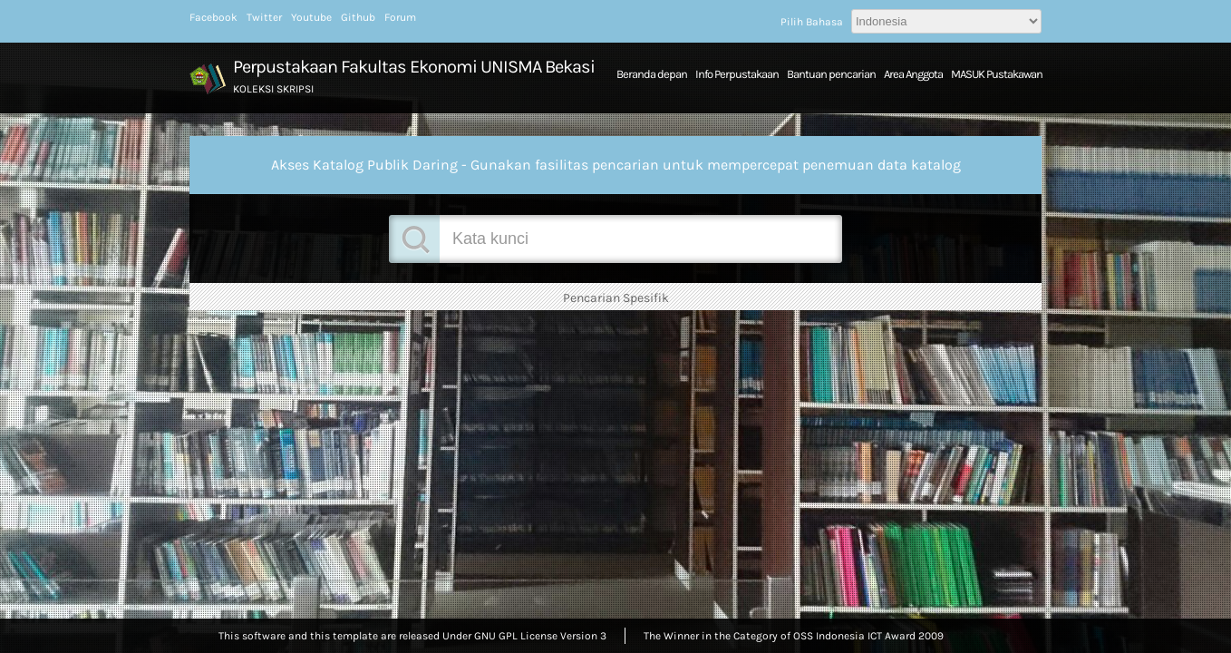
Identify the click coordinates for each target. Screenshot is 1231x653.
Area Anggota (913, 74)
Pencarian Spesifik (616, 298)
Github (358, 17)
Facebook (213, 17)
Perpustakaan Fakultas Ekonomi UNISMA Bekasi (414, 66)
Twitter (264, 17)
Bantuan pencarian (831, 74)
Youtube (311, 17)
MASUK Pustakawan (996, 74)
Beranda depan (651, 74)
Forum (400, 17)
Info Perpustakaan (737, 74)
